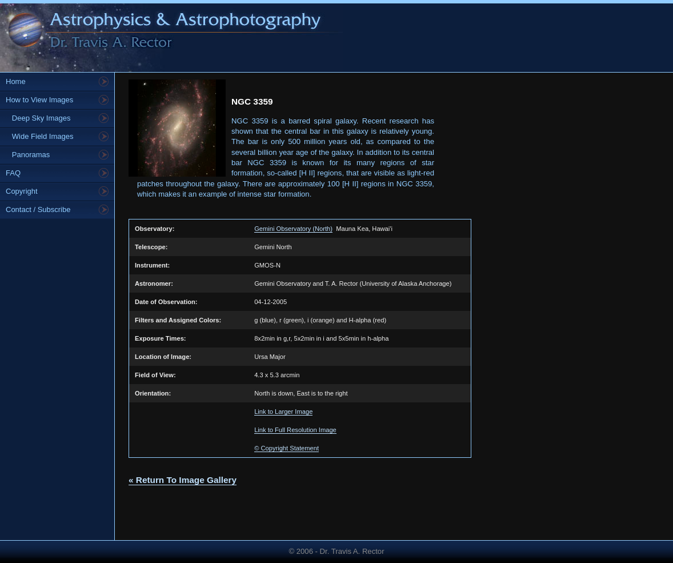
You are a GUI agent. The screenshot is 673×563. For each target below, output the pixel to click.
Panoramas (28, 154)
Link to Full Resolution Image (295, 429)
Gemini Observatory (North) (293, 228)
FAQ (13, 173)
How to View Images (39, 99)
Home (16, 81)
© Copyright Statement (286, 448)
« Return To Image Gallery (183, 480)
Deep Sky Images (38, 118)
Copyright (22, 191)
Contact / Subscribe (38, 209)
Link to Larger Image (283, 411)
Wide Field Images (40, 136)
